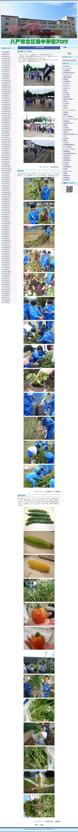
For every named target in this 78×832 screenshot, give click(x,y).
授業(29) (66, 114)
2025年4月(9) (6, 78)
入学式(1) (66, 127)
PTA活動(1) (67, 94)
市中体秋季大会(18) (69, 72)
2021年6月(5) (6, 179)
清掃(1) (66, 168)
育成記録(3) (67, 158)
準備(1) (66, 173)
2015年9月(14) (7, 247)
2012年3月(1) (6, 282)
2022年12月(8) (7, 139)
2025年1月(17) (7, 84)
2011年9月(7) (6, 293)
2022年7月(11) (7, 150)
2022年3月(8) (6, 159)
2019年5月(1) (6, 218)
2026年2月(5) (6, 56)
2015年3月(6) (6, 253)
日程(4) (66, 90)
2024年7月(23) (7, 98)
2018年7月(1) (6, 229)
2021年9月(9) (6, 172)
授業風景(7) (67, 151)
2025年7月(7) (6, 71)
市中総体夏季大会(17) (70, 153)
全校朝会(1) (67, 177)
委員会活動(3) (68, 77)
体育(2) (66, 105)
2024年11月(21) (7, 89)
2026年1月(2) (6, 58)
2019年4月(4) (6, 221)
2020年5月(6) (6, 207)
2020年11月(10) (7, 194)
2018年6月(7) (6, 232)
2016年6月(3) (6, 238)
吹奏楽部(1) (67, 179)
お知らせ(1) (67, 88)
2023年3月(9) (6, 133)
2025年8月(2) (6, 69)
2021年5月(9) (6, 181)
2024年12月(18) (7, 87)
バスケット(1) (68, 75)
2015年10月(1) (7, 245)
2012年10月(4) (7, 273)
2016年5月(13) (7, 240)
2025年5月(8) (6, 76)
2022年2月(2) (6, 161)
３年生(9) (66, 162)
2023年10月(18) (7, 117)
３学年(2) (66, 164)
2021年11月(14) (7, 168)
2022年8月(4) (6, 148)
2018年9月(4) (6, 225)
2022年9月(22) (7, 146)
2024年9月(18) (7, 93)
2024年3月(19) (7, 106)
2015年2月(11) (7, 256)
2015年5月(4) (6, 251)
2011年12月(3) (7, 289)
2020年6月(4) (6, 205)
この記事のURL (54, 167)
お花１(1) (66, 138)
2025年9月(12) (7, 67)
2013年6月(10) (7, 262)
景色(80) (66, 79)
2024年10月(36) (7, 91)
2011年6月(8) (6, 300)
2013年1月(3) (6, 269)
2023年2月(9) (6, 135)
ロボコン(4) (67, 83)
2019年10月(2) (7, 212)
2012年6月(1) (6, 278)
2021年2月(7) (6, 188)
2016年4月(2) (6, 243)
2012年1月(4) (6, 286)
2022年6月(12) (7, 153)
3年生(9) (66, 112)
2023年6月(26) (7, 126)
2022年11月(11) (7, 142)
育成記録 (57, 491)
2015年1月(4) (6, 258)
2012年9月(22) (7, 275)
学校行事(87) (67, 160)
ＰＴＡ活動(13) (68, 147)
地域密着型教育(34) (69, 144)
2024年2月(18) (7, 109)
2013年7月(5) (6, 260)
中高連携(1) (67, 70)
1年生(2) (66, 101)
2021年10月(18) (7, 170)
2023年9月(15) (7, 120)
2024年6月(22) (7, 100)
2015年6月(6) (6, 249)
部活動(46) (67, 121)
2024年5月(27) (7, 102)
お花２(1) (66, 142)
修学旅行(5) (67, 175)
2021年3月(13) (7, 185)
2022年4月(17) (7, 157)
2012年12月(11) (7, 271)
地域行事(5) (67, 96)
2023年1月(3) (6, 137)
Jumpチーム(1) (68, 171)
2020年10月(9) (7, 196)
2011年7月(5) (6, 297)
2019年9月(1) (6, 214)
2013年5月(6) (6, 264)
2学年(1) (66, 107)
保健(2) (66, 140)
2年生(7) (66, 132)
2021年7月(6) (6, 177)
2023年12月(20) (7, 113)
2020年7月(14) (7, 203)
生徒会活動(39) (68, 129)
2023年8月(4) (6, 122)
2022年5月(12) (7, 155)
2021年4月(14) (7, 183)
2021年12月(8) (7, 166)
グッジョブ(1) (68, 68)
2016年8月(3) (6, 236)
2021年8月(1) (6, 174)
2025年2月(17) (7, 82)
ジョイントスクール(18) (70, 118)
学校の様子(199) (68, 123)
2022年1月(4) (6, 163)
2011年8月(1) (6, 295)
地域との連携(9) (68, 99)
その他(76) (67, 86)
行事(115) (66, 92)
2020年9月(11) (7, 199)
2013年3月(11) (7, 267)
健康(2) (66, 125)
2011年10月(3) (7, 291)
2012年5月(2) (6, 280)
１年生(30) (67, 66)
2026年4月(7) (6, 52)
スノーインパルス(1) (69, 110)
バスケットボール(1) (69, 149)
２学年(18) (67, 103)
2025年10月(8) (7, 65)
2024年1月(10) (7, 111)
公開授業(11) (67, 81)
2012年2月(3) (6, 284)
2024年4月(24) (7, 104)
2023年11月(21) (7, 115)
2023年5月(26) (7, 128)
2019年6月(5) (6, 216)
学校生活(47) (67, 155)
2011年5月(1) (6, 302)
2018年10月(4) (7, 223)
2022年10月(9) (7, 144)
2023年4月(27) (7, 131)
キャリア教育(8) (68, 116)
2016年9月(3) (6, 234)
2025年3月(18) (7, 80)
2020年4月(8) (6, 210)
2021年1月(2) (6, 190)
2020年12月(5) (7, 192)
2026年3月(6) (6, 54)
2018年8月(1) (6, 227)
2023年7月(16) (7, 124)
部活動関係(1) (68, 166)
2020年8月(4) (6, 201)
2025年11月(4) (7, 62)
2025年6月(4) (6, 73)
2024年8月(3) (6, 95)
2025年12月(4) (7, 60)
